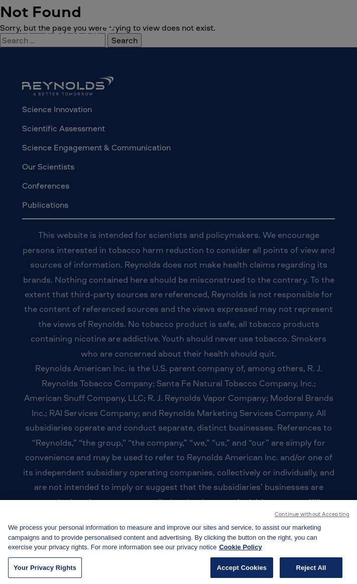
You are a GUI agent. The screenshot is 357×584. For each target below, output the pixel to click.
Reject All (311, 569)
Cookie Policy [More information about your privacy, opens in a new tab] (240, 549)
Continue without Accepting (312, 516)
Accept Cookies (242, 569)
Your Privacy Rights (45, 569)
